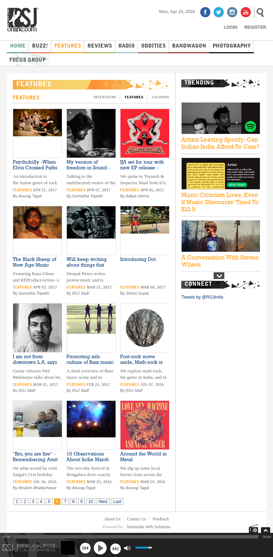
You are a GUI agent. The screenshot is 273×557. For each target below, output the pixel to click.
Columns (160, 97)
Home (18, 46)
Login (230, 27)
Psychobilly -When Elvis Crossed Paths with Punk (35, 167)
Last (117, 501)
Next (103, 501)
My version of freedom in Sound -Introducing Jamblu (88, 167)
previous (85, 548)
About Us (112, 519)
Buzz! (40, 46)
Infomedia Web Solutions (148, 526)
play (100, 547)
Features (67, 46)
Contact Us (136, 519)
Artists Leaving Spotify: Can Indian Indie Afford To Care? (220, 143)
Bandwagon (189, 46)
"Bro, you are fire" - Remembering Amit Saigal (35, 459)
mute (127, 548)
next (115, 548)
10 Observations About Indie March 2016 (87, 459)
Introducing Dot (138, 259)
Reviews (99, 46)
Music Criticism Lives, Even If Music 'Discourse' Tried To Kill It (220, 202)
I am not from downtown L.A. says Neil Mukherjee (35, 362)
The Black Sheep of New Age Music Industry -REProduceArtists (34, 267)
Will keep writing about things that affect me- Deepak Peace (87, 267)
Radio (126, 46)
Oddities (153, 46)
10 (90, 501)
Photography (232, 46)
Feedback (160, 519)
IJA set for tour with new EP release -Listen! (142, 167)
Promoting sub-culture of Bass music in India (89, 362)
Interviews (104, 97)
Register (255, 27)
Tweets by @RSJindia (202, 297)
